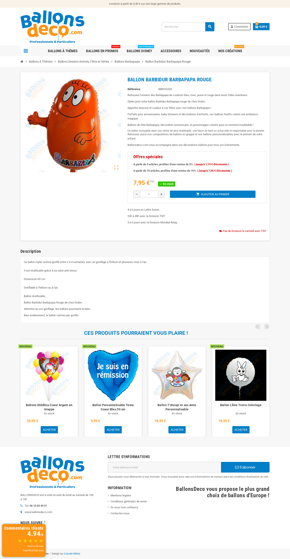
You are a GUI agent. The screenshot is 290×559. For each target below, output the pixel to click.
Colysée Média (72, 553)
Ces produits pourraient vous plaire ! (136, 333)
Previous (261, 326)
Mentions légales (121, 495)
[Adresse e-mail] (164, 467)
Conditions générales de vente (129, 501)
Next (267, 326)
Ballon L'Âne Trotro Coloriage (240, 405)
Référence (134, 89)
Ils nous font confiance (124, 507)
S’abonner (245, 467)
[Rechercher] (188, 26)
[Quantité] (149, 194)
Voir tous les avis (33, 550)
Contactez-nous (120, 513)
